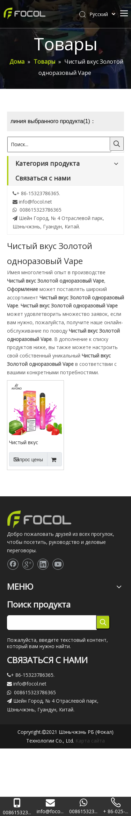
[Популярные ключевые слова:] (117, 144)
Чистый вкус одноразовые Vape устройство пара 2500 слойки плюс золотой (31, 442)
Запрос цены (26, 459)
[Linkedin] (43, 564)
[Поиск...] (59, 144)
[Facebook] (13, 564)
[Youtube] (58, 564)
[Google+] (28, 564)
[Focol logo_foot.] (39, 519)
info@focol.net (35, 201)
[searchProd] (52, 622)
